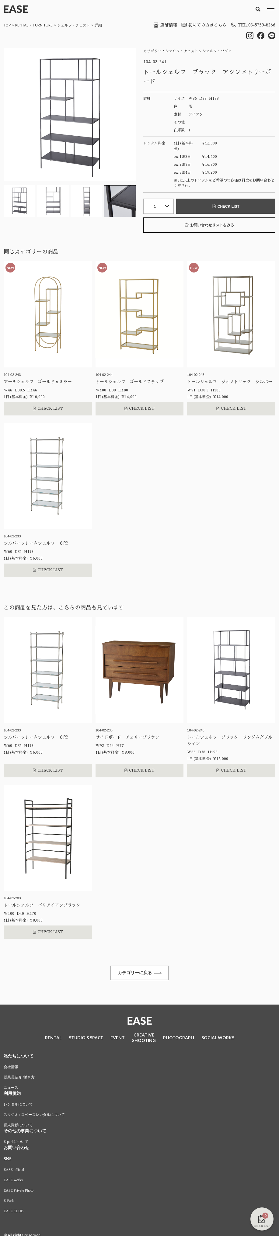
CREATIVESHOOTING (144, 1038)
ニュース (11, 1088)
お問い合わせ (16, 1148)
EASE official (14, 1170)
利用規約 (12, 1094)
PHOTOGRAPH (178, 1038)
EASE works (13, 1181)
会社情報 (11, 1068)
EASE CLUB (13, 1212)
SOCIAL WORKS (217, 1038)
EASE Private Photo (18, 1191)
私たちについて (18, 1057)
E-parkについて (16, 1143)
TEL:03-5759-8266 (251, 25)
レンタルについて (18, 1105)
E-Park (9, 1202)
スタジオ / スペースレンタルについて (34, 1115)
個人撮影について (18, 1126)
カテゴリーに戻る (140, 973)
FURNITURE (43, 25)
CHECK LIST (225, 206)
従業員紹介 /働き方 (19, 1078)
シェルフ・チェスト (73, 25)
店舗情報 (163, 25)
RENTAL (21, 25)
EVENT (117, 1038)
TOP (7, 25)
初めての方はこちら (202, 25)
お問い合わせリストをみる (209, 225)
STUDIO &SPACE (86, 1038)
